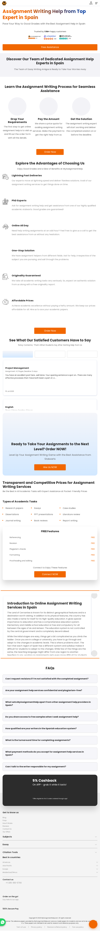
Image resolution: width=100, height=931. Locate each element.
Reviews (6, 826)
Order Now (50, 152)
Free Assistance (50, 47)
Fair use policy (78, 927)
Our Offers (6, 832)
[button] (50, 838)
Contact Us (7, 829)
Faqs (5, 821)
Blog (4, 818)
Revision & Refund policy (57, 927)
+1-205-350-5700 (14, 883)
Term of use (21, 927)
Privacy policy (36, 927)
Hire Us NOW (50, 467)
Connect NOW (50, 574)
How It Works (7, 824)
